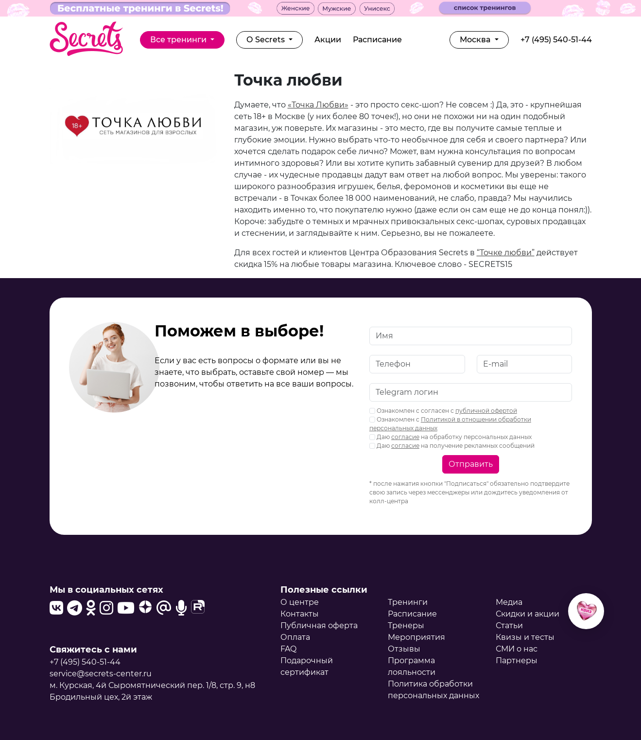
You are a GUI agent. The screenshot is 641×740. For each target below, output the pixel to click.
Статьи (509, 625)
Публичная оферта (319, 625)
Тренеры (406, 625)
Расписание (377, 39)
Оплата (295, 637)
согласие (405, 436)
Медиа (509, 602)
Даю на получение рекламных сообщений (452, 445)
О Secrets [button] (266, 39)
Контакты (299, 613)
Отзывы (404, 648)
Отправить (471, 464)
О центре (299, 602)
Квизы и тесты (525, 637)
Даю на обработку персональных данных (450, 436)
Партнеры (516, 660)
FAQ (288, 648)
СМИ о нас (516, 648)
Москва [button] (476, 39)
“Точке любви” (506, 252)
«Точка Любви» (318, 104)
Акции (327, 39)
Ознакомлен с (450, 424)
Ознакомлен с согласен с (443, 410)
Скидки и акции (527, 613)
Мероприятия (416, 637)
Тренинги (408, 602)
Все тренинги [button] (179, 39)
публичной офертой (486, 410)
